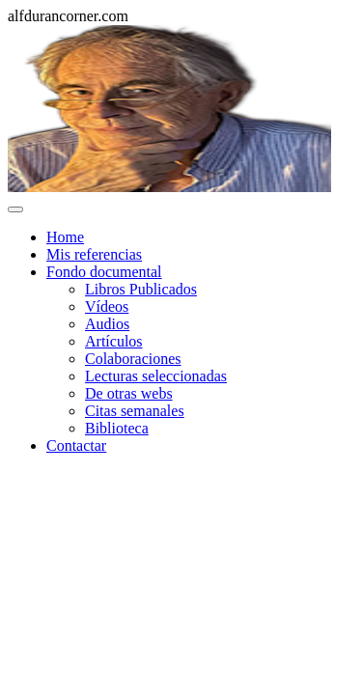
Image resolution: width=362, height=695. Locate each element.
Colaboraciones (133, 358)
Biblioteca (117, 428)
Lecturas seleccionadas (156, 376)
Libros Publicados (141, 289)
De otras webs (129, 393)
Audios (107, 324)
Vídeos (106, 306)
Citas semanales (134, 411)
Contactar (76, 445)
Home (65, 237)
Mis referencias (94, 254)
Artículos (114, 341)
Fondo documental (104, 272)
